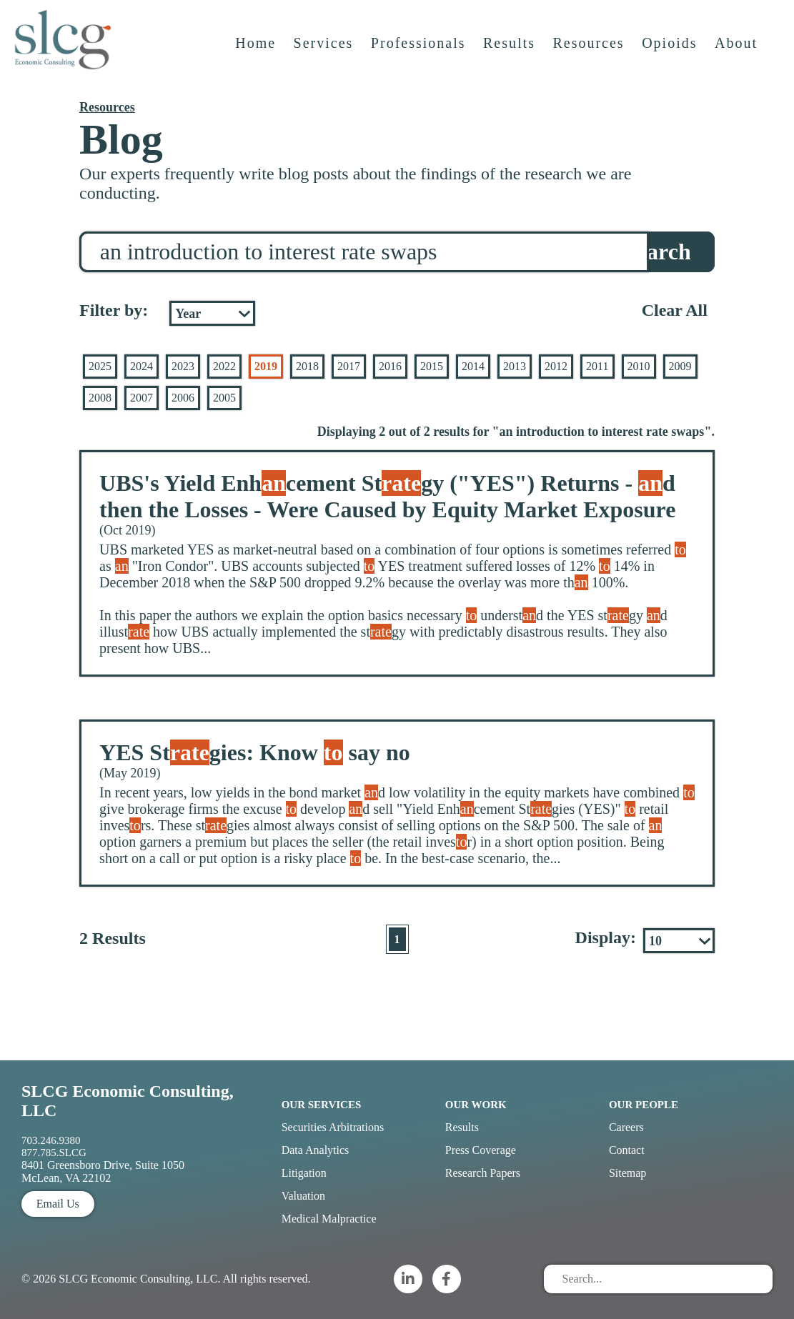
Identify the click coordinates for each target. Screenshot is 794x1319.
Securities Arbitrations (333, 1127)
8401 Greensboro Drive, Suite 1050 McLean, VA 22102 (102, 1171)
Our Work (476, 1104)
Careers (626, 1127)
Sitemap (627, 1173)
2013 (514, 366)
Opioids (671, 55)
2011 (597, 366)
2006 (183, 398)
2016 (390, 366)
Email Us (57, 1204)
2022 (224, 366)
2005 (224, 398)
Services (326, 55)
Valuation (303, 1196)
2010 (638, 366)
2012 (556, 366)
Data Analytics (315, 1150)
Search (657, 251)
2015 (431, 366)
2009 (680, 366)
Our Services (322, 1104)
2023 (183, 366)
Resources (590, 55)
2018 (307, 366)
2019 (265, 366)
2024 (141, 366)
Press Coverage (480, 1150)
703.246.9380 (51, 1140)
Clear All (675, 310)
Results (511, 55)
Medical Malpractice (329, 1219)
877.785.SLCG (53, 1152)
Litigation (304, 1173)
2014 (473, 366)
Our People (643, 1104)
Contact (627, 1150)
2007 (141, 398)
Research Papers (482, 1173)
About (738, 55)
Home (257, 55)
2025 (100, 366)
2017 (348, 366)
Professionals (420, 55)
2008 (100, 398)
